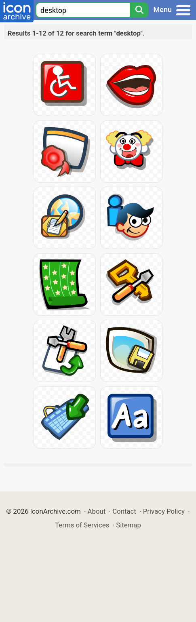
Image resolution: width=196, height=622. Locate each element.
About (97, 511)
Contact (124, 511)
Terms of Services (82, 525)
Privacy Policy (164, 511)
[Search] (139, 10)
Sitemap (128, 525)
